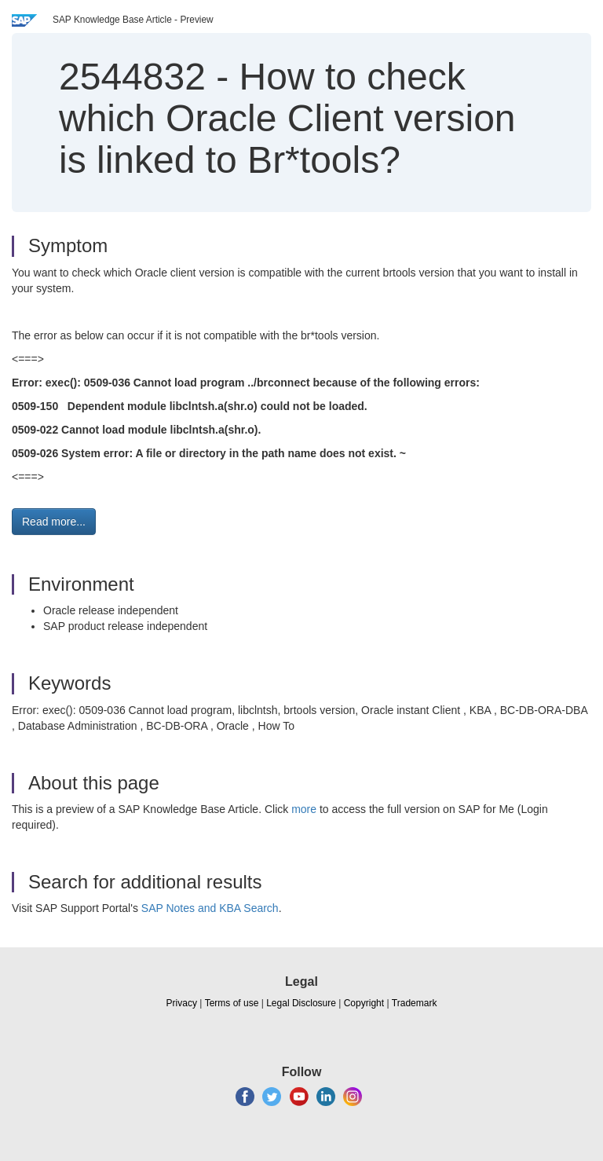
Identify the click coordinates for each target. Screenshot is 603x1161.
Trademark (414, 1003)
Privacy (181, 1003)
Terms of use (232, 1003)
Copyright (364, 1003)
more (303, 809)
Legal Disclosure (301, 1003)
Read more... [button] (54, 521)
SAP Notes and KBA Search (210, 908)
